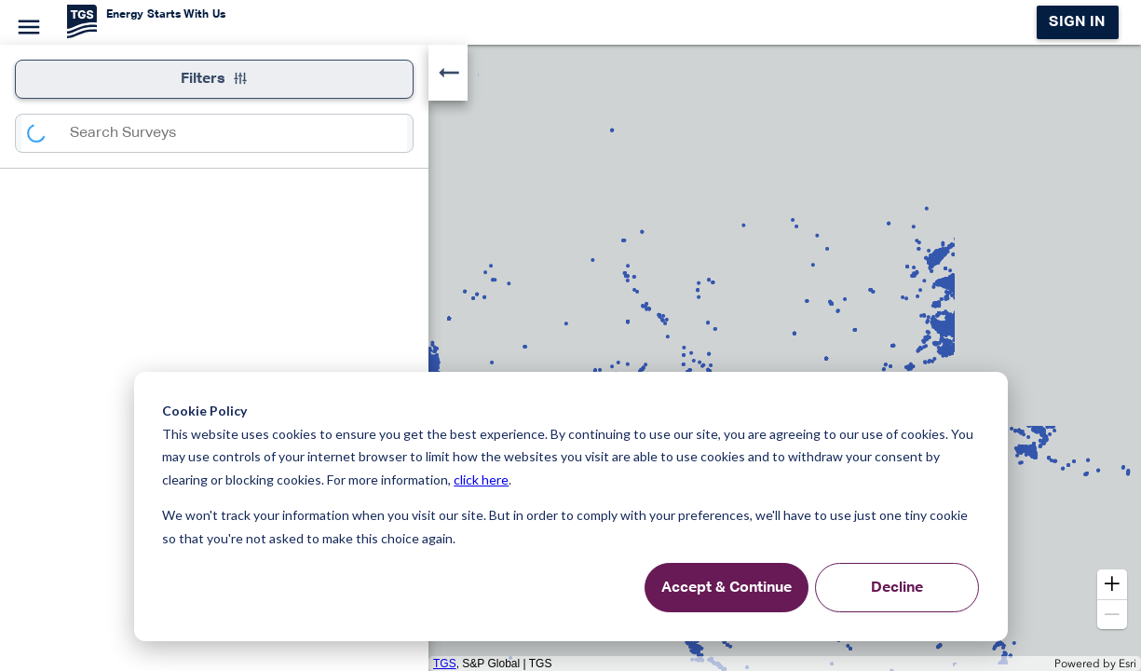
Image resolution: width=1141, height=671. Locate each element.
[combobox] (238, 133)
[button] (1112, 584)
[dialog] (571, 506)
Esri (1127, 663)
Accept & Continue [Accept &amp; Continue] (726, 588)
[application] (570, 358)
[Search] (45, 133)
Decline (897, 588)
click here (481, 479)
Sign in (1077, 22)
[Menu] (26, 24)
